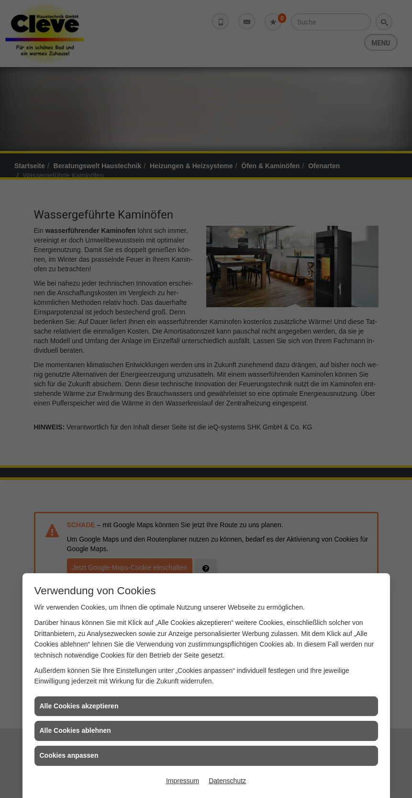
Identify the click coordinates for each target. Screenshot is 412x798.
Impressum (182, 781)
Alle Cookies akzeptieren (79, 706)
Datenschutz (227, 781)
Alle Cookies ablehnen (75, 730)
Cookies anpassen (69, 755)
